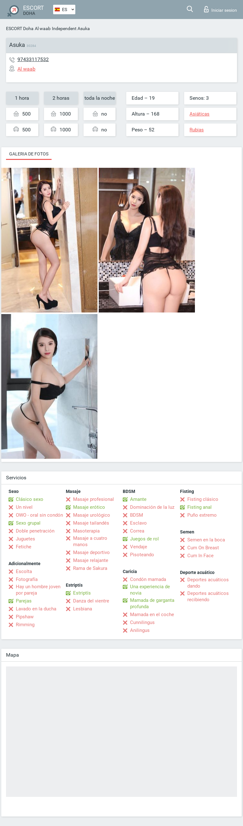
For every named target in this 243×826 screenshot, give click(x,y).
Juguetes (25, 539)
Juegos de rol (144, 539)
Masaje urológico (91, 515)
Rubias (197, 130)
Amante (138, 499)
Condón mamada (148, 579)
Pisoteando (142, 555)
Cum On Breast (203, 548)
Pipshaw (25, 617)
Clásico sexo (29, 499)
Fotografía (27, 579)
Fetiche (23, 547)
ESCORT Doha (20, 28)
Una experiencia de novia (150, 590)
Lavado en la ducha (36, 609)
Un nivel (24, 507)
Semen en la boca (206, 540)
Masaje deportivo (91, 552)
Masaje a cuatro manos (90, 541)
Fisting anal (199, 507)
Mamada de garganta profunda (152, 603)
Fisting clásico (202, 499)
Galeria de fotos (28, 153)
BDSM (136, 515)
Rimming (25, 624)
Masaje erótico (89, 507)
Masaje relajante (90, 560)
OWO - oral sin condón (39, 515)
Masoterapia (86, 531)
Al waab (43, 28)
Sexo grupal (28, 523)
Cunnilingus (142, 622)
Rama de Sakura (90, 568)
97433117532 (33, 59)
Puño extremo (202, 515)
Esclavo (138, 523)
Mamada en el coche (152, 614)
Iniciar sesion (220, 9)
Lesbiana (82, 609)
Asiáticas (199, 114)
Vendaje (138, 547)
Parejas (24, 601)
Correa (137, 531)
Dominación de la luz (152, 507)
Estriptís (82, 593)
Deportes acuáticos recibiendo (208, 596)
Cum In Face (200, 555)
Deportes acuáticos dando (208, 583)
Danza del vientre (91, 601)
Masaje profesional (93, 499)
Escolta (24, 571)
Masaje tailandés (91, 523)
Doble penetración (35, 531)
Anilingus (140, 630)
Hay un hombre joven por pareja (38, 590)
